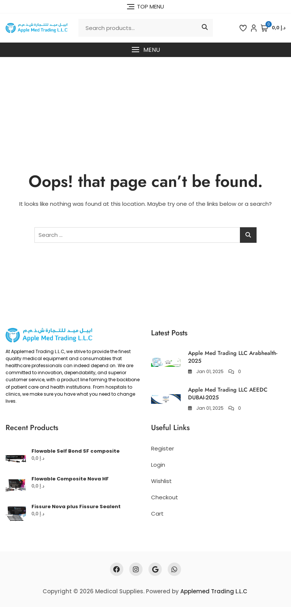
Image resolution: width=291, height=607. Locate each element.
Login (158, 465)
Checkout (164, 497)
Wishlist (161, 481)
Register (162, 448)
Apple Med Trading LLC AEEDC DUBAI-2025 (227, 394)
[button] (145, 49)
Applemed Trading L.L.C (213, 591)
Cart (157, 513)
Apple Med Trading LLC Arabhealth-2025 (232, 357)
